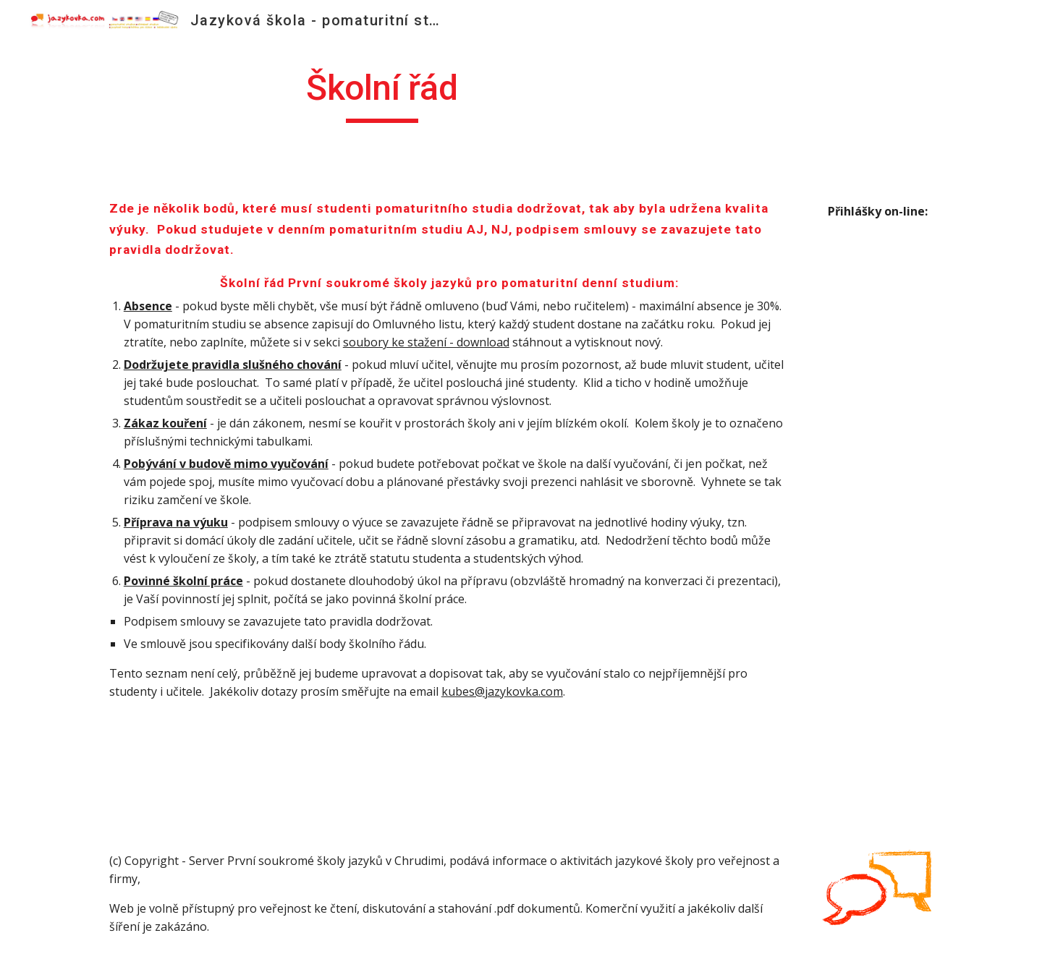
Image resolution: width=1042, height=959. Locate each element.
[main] (382, 95)
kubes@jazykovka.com (502, 691)
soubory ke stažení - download (426, 342)
